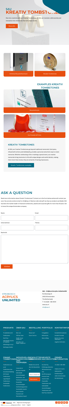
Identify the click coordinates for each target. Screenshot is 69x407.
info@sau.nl (46, 307)
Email (37, 213)
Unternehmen (5, 223)
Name (3, 213)
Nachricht (4, 232)
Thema (37, 223)
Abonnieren (33, 379)
